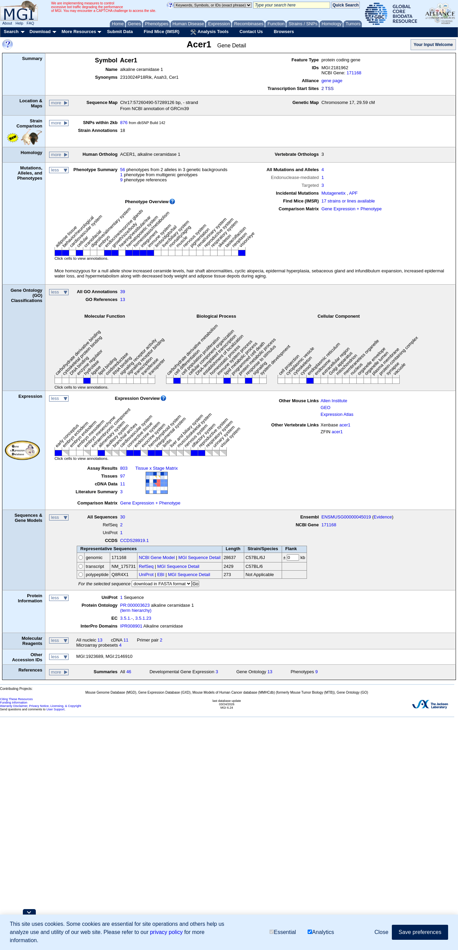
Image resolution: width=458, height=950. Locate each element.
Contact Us (251, 31)
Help (19, 23)
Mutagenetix (334, 193)
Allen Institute (334, 400)
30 (122, 516)
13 (122, 299)
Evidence (383, 516)
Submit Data (120, 31)
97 (122, 476)
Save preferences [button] (420, 932)
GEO (325, 407)
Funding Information (13, 702)
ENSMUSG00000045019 (346, 516)
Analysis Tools (209, 32)
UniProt (146, 574)
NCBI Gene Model (157, 557)
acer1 (345, 424)
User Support (55, 709)
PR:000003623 (135, 605)
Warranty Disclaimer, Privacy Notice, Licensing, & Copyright (40, 706)
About (7, 23)
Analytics (321, 932)
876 (124, 122)
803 (124, 468)
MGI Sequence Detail (199, 557)
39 (122, 291)
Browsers (284, 31)
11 (122, 483)
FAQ (30, 23)
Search (11, 31)
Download (39, 31)
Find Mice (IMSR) (161, 31)
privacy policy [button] (166, 932)
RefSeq (146, 566)
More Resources (78, 31)
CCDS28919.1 (134, 540)
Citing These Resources (16, 699)
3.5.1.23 (143, 618)
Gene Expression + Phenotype (352, 208)
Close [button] (381, 932)
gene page (332, 80)
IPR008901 (131, 626)
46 (128, 671)
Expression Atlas (337, 414)
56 (122, 169)
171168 (353, 72)
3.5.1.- (126, 618)
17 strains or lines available (348, 200)
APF (353, 193)
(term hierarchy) (135, 610)
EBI (160, 574)
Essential (282, 932)
